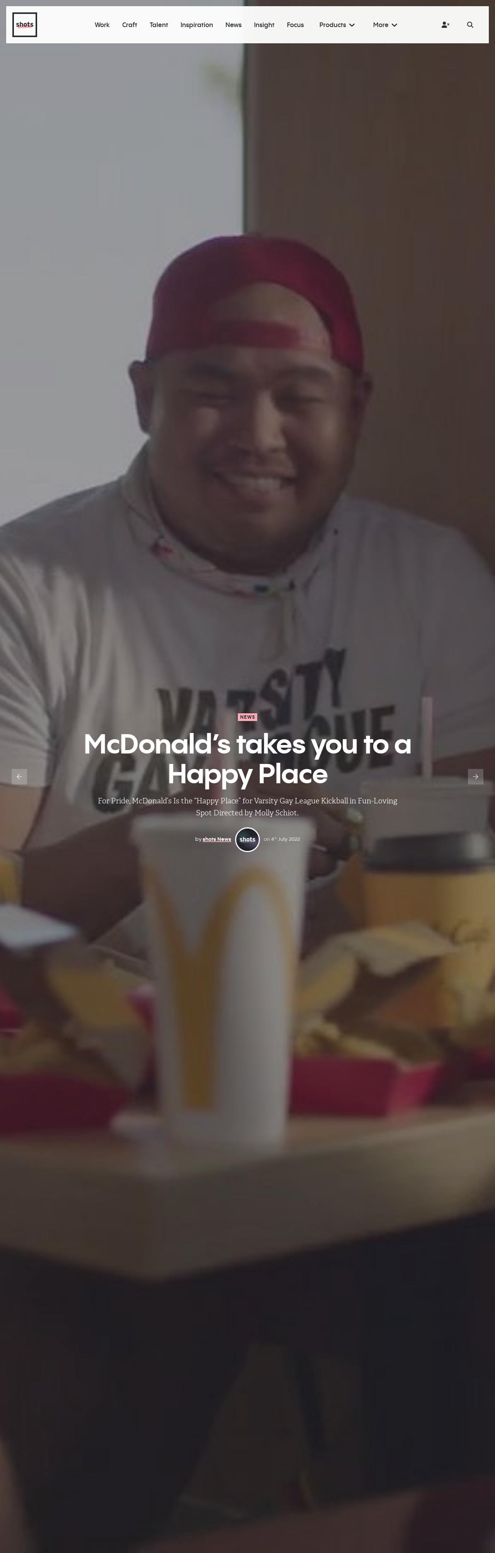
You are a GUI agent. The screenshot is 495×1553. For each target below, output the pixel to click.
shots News (217, 839)
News (248, 717)
